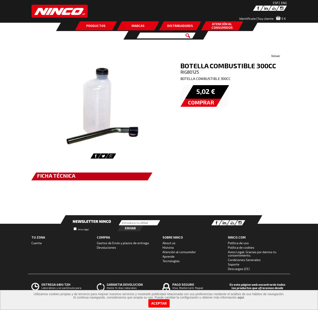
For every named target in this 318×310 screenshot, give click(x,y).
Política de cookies (241, 247)
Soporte (233, 264)
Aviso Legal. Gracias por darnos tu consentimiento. (252, 253)
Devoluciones (106, 247)
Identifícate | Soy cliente (256, 18)
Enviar (130, 228)
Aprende (168, 256)
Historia (168, 247)
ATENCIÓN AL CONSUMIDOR (222, 25)
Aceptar (159, 303)
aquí (241, 297)
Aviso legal (83, 229)
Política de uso (238, 243)
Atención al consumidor (179, 252)
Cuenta (36, 243)
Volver (275, 56)
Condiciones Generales (244, 260)
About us (168, 243)
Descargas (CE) (239, 269)
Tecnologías (171, 261)
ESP (275, 3)
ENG (284, 3)
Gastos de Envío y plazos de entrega (123, 243)
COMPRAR (201, 102)
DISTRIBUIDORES (180, 26)
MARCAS (138, 26)
